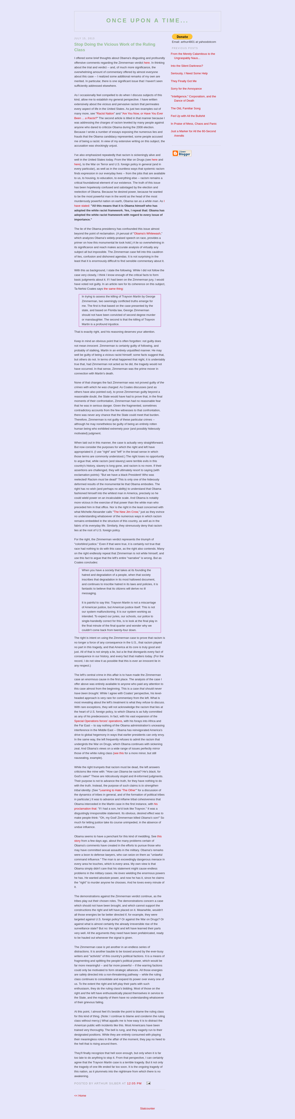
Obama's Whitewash (147, 233)
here (147, 62)
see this (119, 753)
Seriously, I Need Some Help (189, 73)
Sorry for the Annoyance (186, 88)
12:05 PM (134, 1083)
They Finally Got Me (184, 81)
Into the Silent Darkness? (187, 65)
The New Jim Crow (126, 511)
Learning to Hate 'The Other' (118, 790)
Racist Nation (105, 113)
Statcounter (147, 1108)
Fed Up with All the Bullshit (188, 116)
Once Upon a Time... (147, 20)
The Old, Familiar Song (186, 108)
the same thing (113, 288)
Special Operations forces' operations (98, 721)
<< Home (80, 1095)
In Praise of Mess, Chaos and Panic (194, 123)
